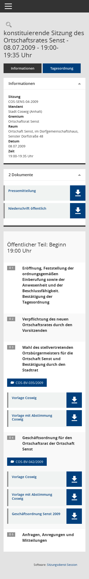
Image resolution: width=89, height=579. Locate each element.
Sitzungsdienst (62, 565)
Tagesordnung (61, 68)
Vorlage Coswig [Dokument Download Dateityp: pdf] (24, 398)
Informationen (22, 68)
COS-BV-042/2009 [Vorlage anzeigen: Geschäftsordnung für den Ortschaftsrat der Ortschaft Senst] (29, 461)
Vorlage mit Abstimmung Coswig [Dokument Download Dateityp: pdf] (32, 418)
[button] (77, 193)
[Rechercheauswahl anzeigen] (8, 25)
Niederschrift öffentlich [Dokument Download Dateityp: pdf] (27, 209)
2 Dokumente (21, 174)
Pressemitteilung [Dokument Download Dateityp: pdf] (22, 191)
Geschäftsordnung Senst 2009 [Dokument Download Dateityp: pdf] (36, 514)
